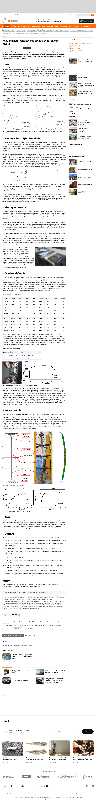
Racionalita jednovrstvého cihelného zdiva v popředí (84, 137)
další (91, 30)
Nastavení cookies (89, 793)
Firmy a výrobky (6, 15)
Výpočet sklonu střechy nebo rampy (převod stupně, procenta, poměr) (86, 85)
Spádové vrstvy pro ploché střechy (84, 162)
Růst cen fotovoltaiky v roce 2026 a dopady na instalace (55, 672)
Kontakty (21, 786)
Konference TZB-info (44, 786)
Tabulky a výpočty (29, 15)
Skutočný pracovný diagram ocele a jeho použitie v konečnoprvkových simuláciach (22, 656)
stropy (39, 30)
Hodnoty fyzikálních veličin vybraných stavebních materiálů (85, 92)
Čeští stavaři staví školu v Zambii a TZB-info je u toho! (85, 60)
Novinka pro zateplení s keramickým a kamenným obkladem (84, 130)
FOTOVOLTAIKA (76, 48)
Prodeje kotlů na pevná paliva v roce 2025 (22, 672)
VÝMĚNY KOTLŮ (76, 46)
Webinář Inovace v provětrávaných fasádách (80, 104)
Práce (36, 15)
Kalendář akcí (14, 15)
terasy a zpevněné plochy (9, 30)
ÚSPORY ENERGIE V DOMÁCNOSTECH (82, 43)
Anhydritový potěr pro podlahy (85, 169)
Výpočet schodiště (82, 77)
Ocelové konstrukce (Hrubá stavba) (11, 645)
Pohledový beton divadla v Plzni (85, 184)
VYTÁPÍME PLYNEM (77, 50)
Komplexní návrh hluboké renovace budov (79, 108)
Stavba (3, 33)
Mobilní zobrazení (64, 793)
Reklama (12, 786)
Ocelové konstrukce (16, 33)
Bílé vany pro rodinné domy (84, 177)
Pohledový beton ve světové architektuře (85, 191)
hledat (34, 635)
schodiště (73, 30)
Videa (51, 15)
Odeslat (87, 731)
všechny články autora (17, 627)
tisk (26, 635)
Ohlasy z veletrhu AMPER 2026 (21, 680)
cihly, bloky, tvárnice (21, 30)
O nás (4, 786)
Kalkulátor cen (63, 15)
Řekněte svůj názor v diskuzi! (14, 635)
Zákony (41, 15)
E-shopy (56, 15)
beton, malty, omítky (47, 30)
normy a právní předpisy (82, 30)
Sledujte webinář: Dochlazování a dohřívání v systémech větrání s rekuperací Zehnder (54, 680)
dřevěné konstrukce (32, 30)
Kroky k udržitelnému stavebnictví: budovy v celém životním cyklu (85, 122)
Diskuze (21, 15)
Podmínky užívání (76, 793)
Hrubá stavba (8, 33)
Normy (46, 15)
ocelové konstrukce (64, 30)
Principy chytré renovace (75, 113)
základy (56, 30)
